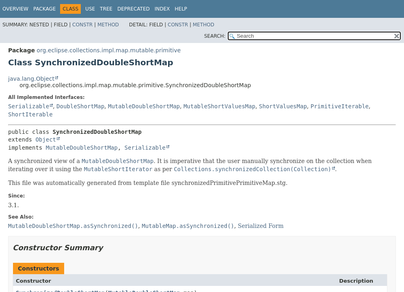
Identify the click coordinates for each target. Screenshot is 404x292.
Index (162, 9)
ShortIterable (30, 114)
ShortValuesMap (283, 106)
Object (45, 139)
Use (90, 9)
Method (108, 25)
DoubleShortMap (80, 106)
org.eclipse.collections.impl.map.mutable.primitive (109, 50)
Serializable (28, 106)
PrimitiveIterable (340, 106)
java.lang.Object (31, 78)
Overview (15, 9)
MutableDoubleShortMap (144, 106)
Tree (106, 9)
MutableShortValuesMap (219, 106)
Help (181, 9)
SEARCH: (215, 36)
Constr (82, 25)
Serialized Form (261, 226)
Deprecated (133, 9)
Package (44, 9)
